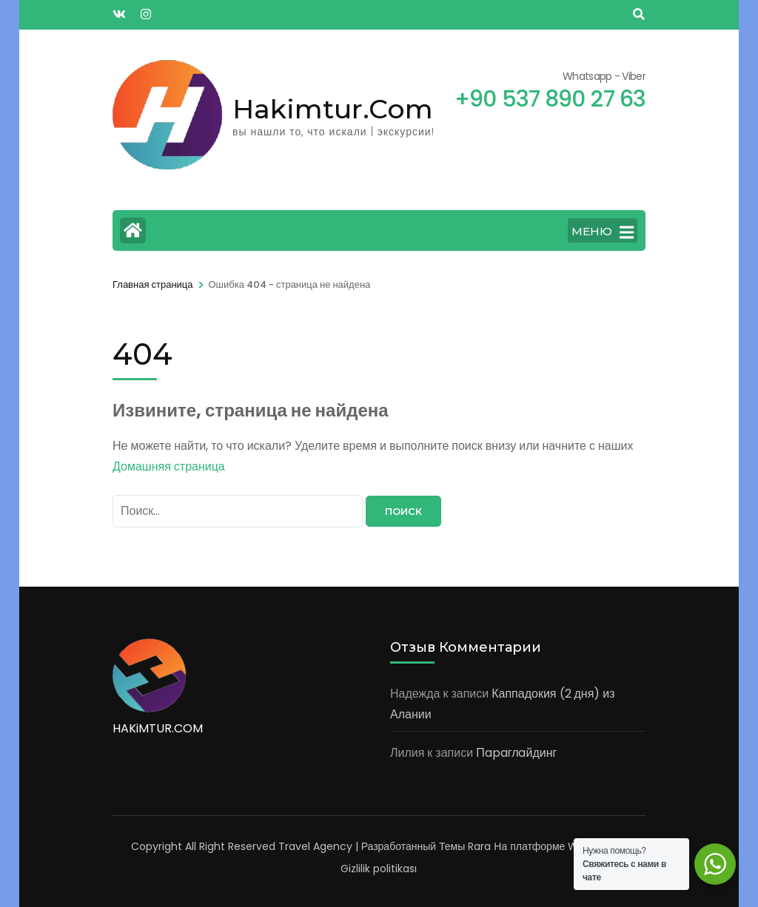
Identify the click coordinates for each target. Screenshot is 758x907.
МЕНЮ (602, 232)
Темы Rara (465, 846)
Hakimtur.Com (332, 108)
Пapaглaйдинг (516, 752)
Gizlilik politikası (379, 868)
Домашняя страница (169, 466)
